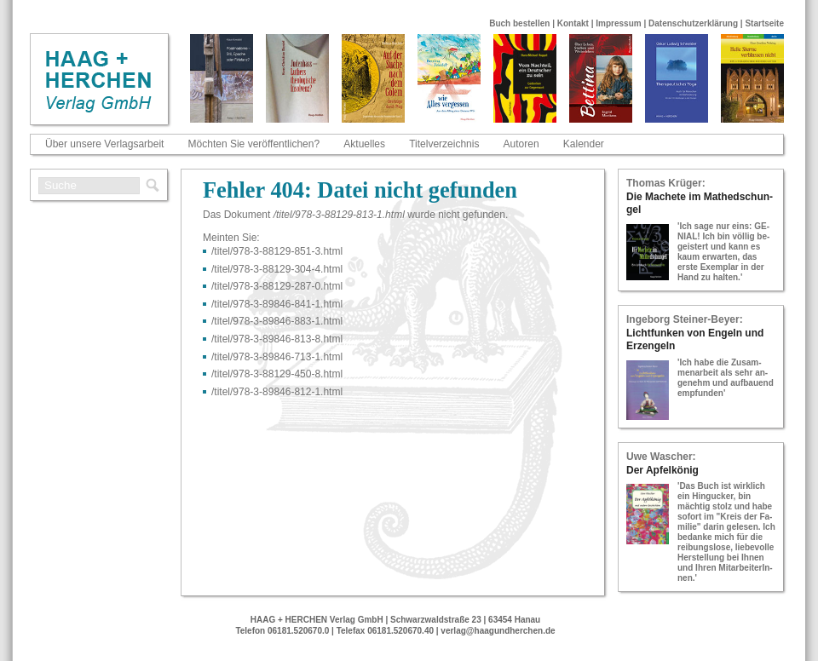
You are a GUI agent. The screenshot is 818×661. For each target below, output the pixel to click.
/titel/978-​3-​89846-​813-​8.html (277, 339)
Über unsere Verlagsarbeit (104, 144)
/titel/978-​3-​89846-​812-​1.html (277, 392)
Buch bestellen (519, 23)
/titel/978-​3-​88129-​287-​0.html (277, 286)
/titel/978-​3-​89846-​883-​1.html (277, 321)
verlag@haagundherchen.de (498, 630)
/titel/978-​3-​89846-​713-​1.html (277, 357)
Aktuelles (364, 144)
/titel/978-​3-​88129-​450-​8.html (277, 374)
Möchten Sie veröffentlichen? (254, 144)
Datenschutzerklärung (693, 23)
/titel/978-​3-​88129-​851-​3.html (277, 251)
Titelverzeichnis (444, 144)
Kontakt (573, 23)
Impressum (618, 23)
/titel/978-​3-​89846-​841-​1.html (277, 304)
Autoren (521, 144)
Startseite (764, 23)
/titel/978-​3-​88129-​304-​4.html (277, 269)
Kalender (583, 144)
